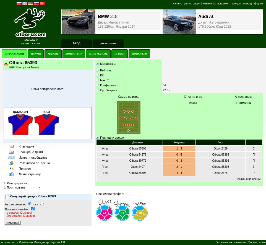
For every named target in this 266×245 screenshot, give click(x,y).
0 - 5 (179, 154)
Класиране (26, 146)
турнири (235, 3)
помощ (247, 3)
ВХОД (76, 43)
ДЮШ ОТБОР (74, 53)
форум (258, 3)
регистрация (192, 3)
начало (177, 3)
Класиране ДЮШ (31, 152)
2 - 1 (179, 166)
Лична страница (30, 174)
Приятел (25, 168)
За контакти (256, 242)
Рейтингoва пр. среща (34, 163)
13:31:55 (35, 43)
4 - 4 (179, 172)
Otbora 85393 (137, 148)
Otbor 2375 (221, 172)
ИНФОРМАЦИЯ (14, 53)
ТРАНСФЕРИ (139, 53)
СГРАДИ (119, 53)
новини (207, 3)
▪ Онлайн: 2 (31, 40)
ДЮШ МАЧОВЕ (98, 53)
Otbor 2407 (138, 166)
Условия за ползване (231, 242)
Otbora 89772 (137, 160)
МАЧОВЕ (53, 53)
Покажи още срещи (248, 178)
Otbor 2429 (221, 148)
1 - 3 (179, 148)
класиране (221, 3)
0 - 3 (179, 160)
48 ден (25, 43)
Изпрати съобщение (33, 157)
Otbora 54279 (137, 154)
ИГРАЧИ (36, 53)
